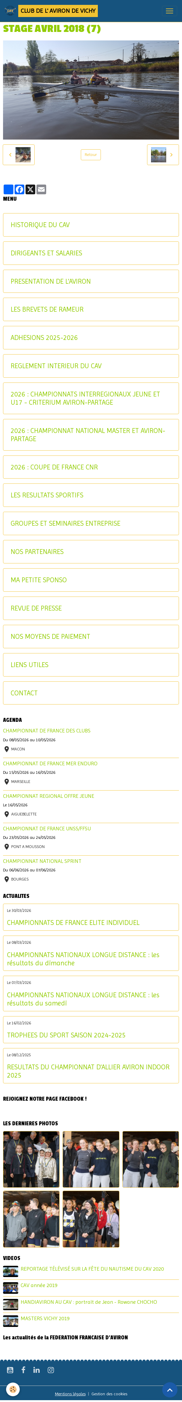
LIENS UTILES (29, 665)
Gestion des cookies (109, 1393)
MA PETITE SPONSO (39, 580)
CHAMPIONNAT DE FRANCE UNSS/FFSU (47, 829)
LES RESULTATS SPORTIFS (47, 495)
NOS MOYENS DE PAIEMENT (50, 636)
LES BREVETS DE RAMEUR (47, 309)
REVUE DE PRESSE (36, 608)
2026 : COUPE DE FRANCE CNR (54, 467)
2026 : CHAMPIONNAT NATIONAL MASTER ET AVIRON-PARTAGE (88, 435)
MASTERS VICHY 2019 (45, 1318)
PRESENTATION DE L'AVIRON (51, 281)
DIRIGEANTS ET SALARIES (46, 253)
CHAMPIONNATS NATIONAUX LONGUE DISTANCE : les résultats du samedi (83, 999)
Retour (91, 154)
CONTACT (24, 693)
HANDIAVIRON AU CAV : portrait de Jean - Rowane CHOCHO (89, 1302)
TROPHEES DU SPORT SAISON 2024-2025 (66, 1035)
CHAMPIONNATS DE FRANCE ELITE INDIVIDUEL (73, 922)
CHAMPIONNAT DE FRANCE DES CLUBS (47, 731)
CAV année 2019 (39, 1285)
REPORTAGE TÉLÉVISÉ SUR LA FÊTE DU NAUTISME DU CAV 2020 (92, 1269)
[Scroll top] (169, 1389)
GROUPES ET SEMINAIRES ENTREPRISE (65, 523)
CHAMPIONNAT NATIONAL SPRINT (42, 861)
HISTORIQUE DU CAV (40, 225)
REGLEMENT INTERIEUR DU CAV (56, 366)
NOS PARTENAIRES (37, 552)
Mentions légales (70, 1393)
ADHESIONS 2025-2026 (44, 337)
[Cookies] (13, 1389)
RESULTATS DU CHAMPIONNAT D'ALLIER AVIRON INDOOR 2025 (88, 1071)
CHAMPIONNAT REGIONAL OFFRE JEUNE (48, 796)
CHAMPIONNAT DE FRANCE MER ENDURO (50, 763)
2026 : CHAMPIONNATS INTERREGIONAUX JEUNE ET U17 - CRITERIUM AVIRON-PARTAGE (85, 398)
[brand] (51, 11)
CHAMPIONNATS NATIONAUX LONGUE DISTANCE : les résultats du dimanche (83, 959)
